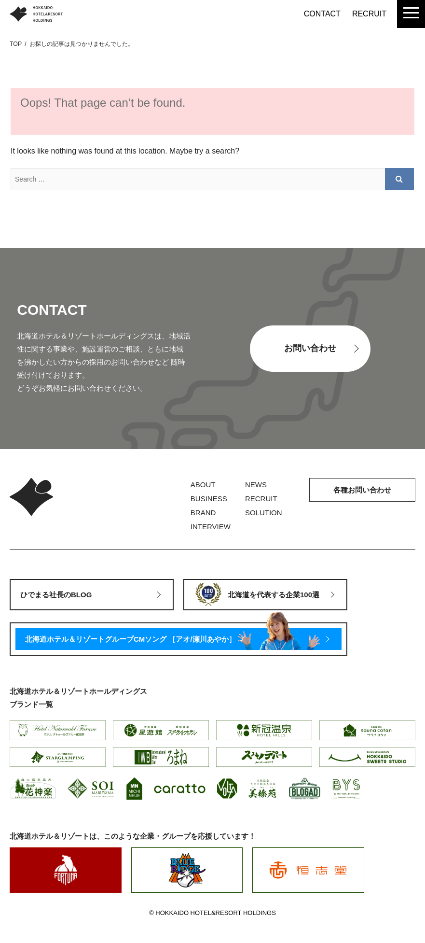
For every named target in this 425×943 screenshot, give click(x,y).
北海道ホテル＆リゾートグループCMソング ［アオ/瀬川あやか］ (130, 639)
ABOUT (203, 484)
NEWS (256, 484)
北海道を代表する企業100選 (273, 595)
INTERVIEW (211, 526)
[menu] (411, 14)
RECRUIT (369, 14)
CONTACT (322, 14)
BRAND (203, 512)
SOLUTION (263, 512)
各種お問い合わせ (362, 490)
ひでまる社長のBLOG (56, 595)
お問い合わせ (310, 348)
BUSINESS (209, 498)
